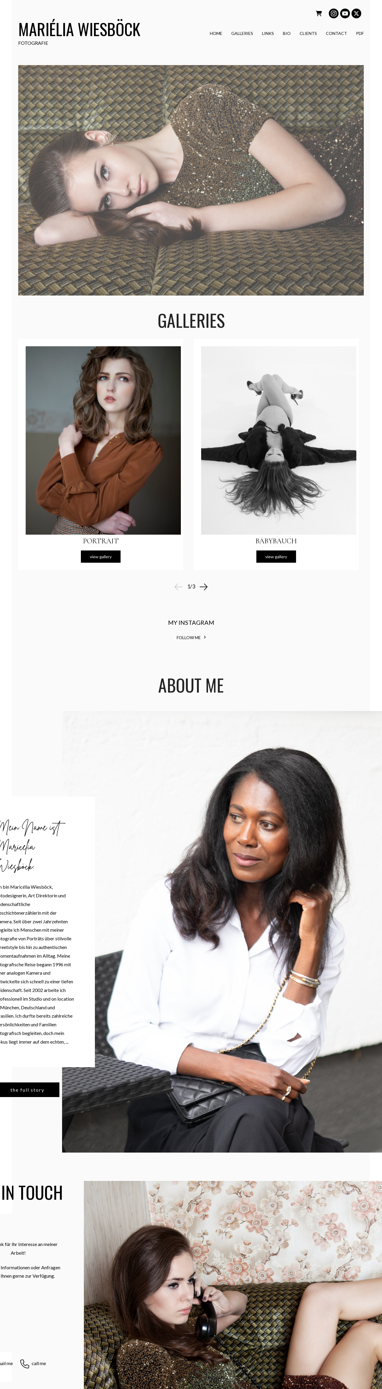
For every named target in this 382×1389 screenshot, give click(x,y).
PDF (359, 34)
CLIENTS (308, 34)
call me (39, 1363)
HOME (216, 34)
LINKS (268, 34)
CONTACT (336, 34)
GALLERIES (242, 34)
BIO (286, 34)
